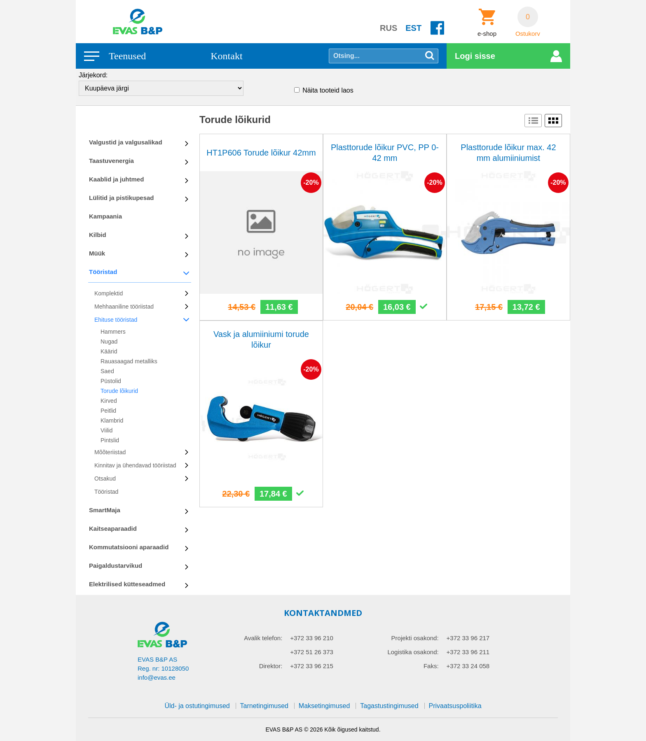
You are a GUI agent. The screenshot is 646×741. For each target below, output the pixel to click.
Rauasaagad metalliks (129, 361)
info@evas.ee (157, 677)
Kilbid (97, 234)
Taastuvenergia (111, 160)
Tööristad (103, 271)
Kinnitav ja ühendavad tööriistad (135, 465)
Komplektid (108, 293)
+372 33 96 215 (311, 665)
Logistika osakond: (412, 651)
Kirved (109, 400)
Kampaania (105, 216)
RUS (388, 28)
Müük (97, 253)
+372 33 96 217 (468, 637)
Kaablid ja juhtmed (116, 179)
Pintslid (110, 440)
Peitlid (108, 410)
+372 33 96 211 (468, 651)
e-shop (486, 33)
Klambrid (112, 420)
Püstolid (111, 381)
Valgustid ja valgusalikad (125, 142)
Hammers (113, 331)
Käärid (109, 351)
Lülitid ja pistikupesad (121, 197)
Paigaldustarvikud (115, 565)
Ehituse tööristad (115, 319)
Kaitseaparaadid (113, 528)
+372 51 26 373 (311, 651)
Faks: (431, 665)
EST (413, 28)
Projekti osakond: (415, 637)
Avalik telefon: (263, 637)
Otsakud (105, 478)
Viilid (106, 430)
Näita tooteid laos (327, 90)
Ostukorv (527, 33)
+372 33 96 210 (311, 637)
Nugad (109, 341)
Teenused (127, 56)
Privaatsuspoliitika (455, 706)
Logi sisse (475, 55)
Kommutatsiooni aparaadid (129, 547)
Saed (107, 371)
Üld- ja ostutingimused (196, 706)
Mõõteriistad (110, 452)
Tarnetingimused (264, 706)
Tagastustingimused (389, 706)
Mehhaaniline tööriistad (124, 306)
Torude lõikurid (119, 391)
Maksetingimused (324, 706)
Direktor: (271, 665)
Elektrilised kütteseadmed (127, 584)
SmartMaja (104, 509)
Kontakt (226, 56)
